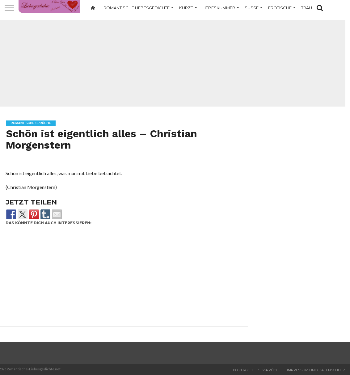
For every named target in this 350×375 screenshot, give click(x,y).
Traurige (311, 7)
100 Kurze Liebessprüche (257, 370)
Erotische (280, 7)
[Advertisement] (122, 277)
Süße (252, 7)
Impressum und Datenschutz (316, 370)
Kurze (186, 7)
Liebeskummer (219, 7)
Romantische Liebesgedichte (136, 7)
